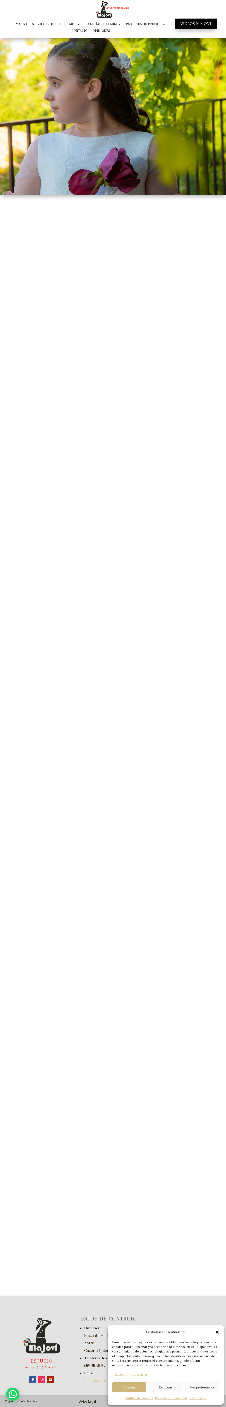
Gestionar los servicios (131, 1375)
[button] (217, 1332)
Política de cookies (139, 1398)
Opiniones (101, 31)
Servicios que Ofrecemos (54, 24)
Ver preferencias (202, 1387)
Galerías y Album (101, 24)
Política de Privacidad (171, 1398)
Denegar (165, 1387)
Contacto (80, 31)
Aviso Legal (198, 1398)
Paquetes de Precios (143, 24)
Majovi (21, 24)
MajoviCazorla (15, 1401)
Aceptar (129, 1387)
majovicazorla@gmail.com (107, 1380)
